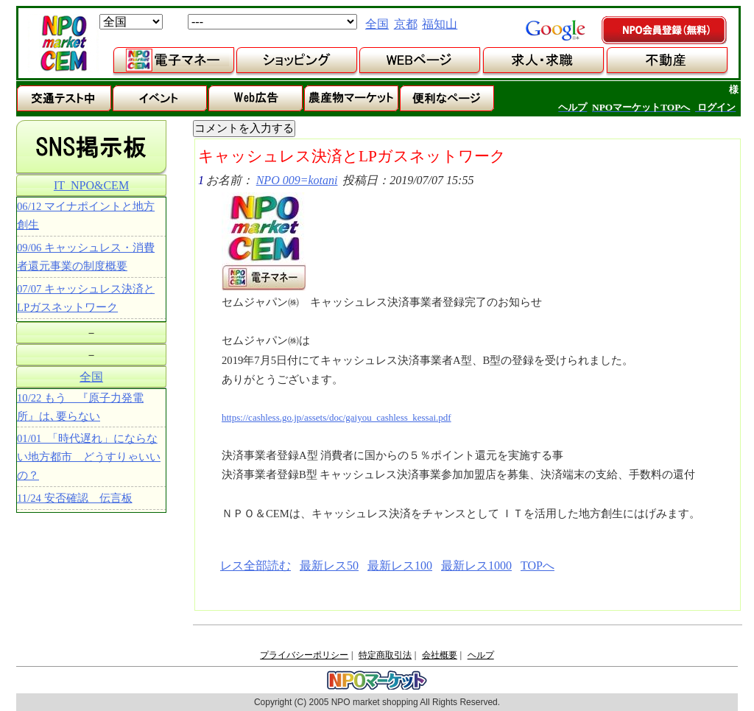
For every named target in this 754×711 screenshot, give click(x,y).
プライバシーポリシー (304, 655)
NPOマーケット (63, 43)
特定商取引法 (385, 655)
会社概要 (439, 655)
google (555, 30)
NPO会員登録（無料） (665, 31)
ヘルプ (481, 655)
